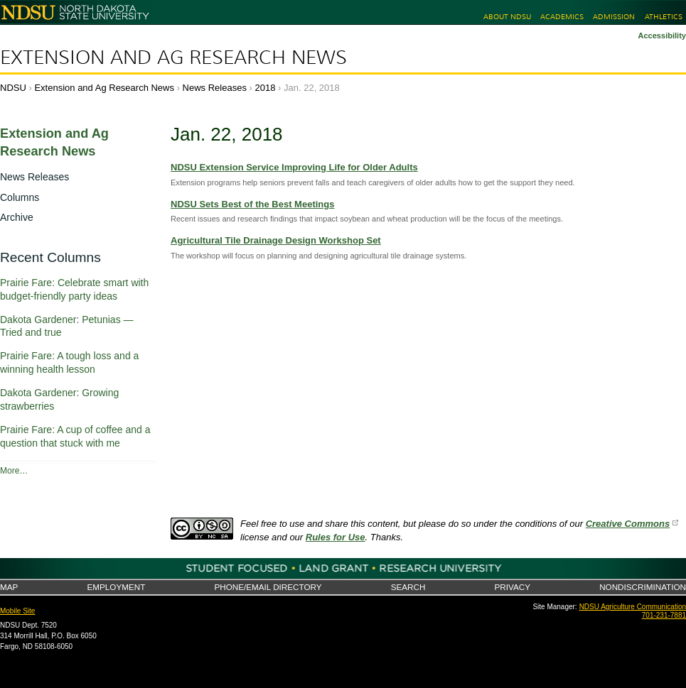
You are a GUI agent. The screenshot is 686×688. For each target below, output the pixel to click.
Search (408, 586)
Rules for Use (335, 537)
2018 (265, 87)
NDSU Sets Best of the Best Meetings (252, 204)
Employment (116, 586)
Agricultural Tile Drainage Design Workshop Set (276, 240)
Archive (16, 217)
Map (9, 586)
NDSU (13, 87)
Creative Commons (628, 523)
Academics (562, 16)
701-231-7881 (664, 615)
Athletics (663, 16)
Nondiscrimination (642, 586)
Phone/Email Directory (267, 586)
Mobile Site (17, 611)
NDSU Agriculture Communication (632, 607)
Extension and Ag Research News (173, 57)
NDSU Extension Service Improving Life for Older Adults (294, 167)
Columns (19, 197)
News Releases (215, 87)
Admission (614, 16)
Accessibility (662, 35)
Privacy (512, 586)
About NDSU (507, 16)
